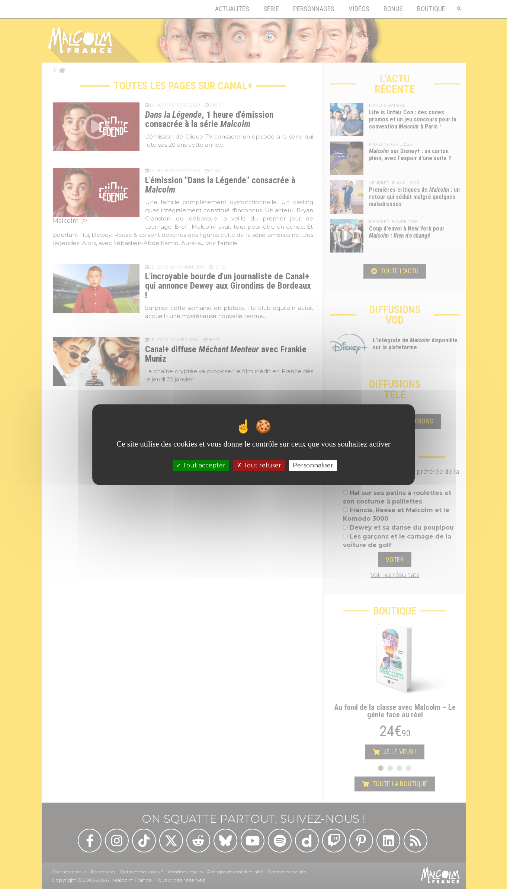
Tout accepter (200, 465)
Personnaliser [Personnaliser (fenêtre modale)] (313, 465)
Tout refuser (259, 465)
